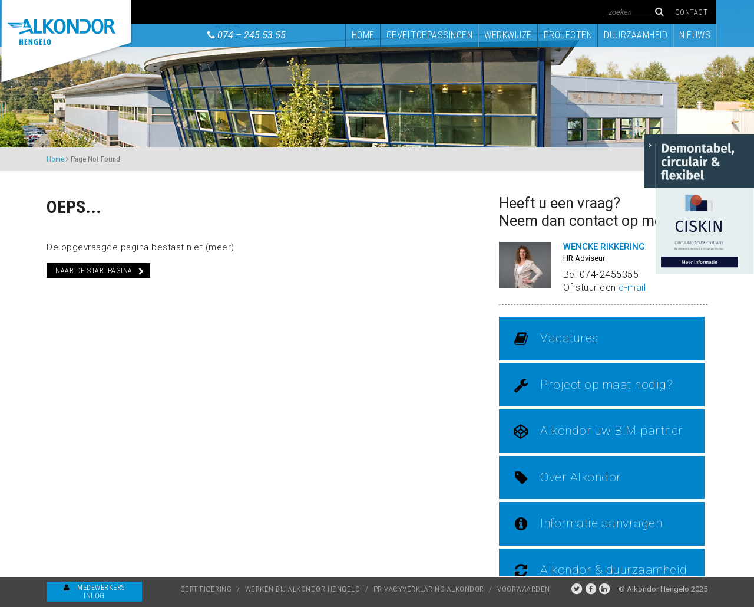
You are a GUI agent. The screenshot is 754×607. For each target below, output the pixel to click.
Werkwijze (508, 35)
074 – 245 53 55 (251, 35)
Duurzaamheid (635, 35)
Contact (691, 12)
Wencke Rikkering (604, 246)
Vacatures (556, 338)
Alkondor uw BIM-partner (598, 431)
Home (363, 35)
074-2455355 (609, 274)
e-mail (632, 287)
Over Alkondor (567, 477)
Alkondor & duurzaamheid (600, 570)
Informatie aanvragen (588, 523)
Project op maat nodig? (593, 385)
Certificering (206, 589)
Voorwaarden (523, 589)
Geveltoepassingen (430, 35)
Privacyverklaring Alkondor (428, 589)
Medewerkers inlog (94, 591)
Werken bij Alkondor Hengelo (303, 589)
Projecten (568, 35)
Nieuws (694, 35)
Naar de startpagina (99, 270)
